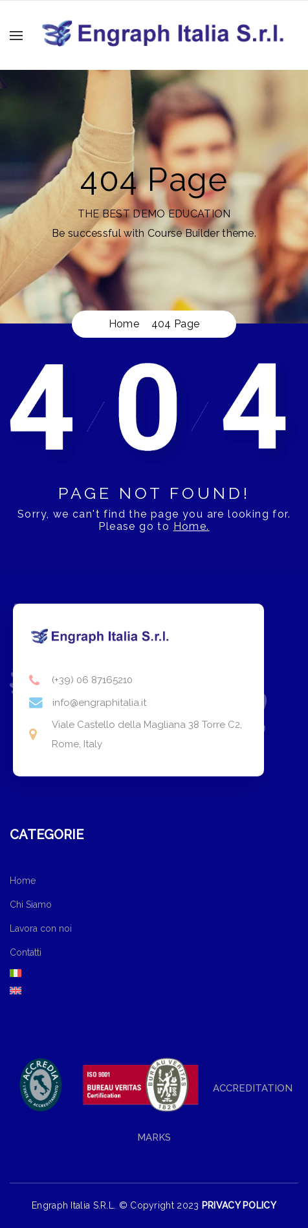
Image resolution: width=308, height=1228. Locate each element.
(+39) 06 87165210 (92, 680)
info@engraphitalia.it (99, 702)
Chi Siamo (31, 904)
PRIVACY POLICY (239, 1205)
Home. (191, 526)
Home (23, 880)
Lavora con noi (41, 928)
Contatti (25, 952)
